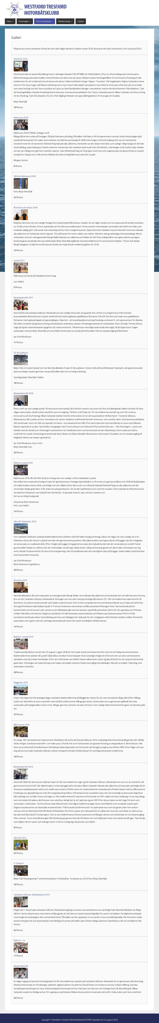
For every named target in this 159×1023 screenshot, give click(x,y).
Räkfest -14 (19, 940)
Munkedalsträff (21, 966)
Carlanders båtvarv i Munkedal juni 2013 (32, 894)
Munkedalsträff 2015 (23, 766)
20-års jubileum (21, 352)
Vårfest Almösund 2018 (25, 176)
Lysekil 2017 (19, 260)
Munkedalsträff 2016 (23, 393)
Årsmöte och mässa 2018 (25, 207)
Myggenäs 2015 (21, 682)
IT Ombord (18, 863)
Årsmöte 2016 (20, 580)
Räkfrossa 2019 (21, 117)
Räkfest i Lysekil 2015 (23, 636)
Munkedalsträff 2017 (23, 297)
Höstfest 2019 (20, 58)
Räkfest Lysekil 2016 (23, 462)
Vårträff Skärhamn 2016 (25, 521)
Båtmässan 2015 (22, 724)
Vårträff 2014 (20, 837)
